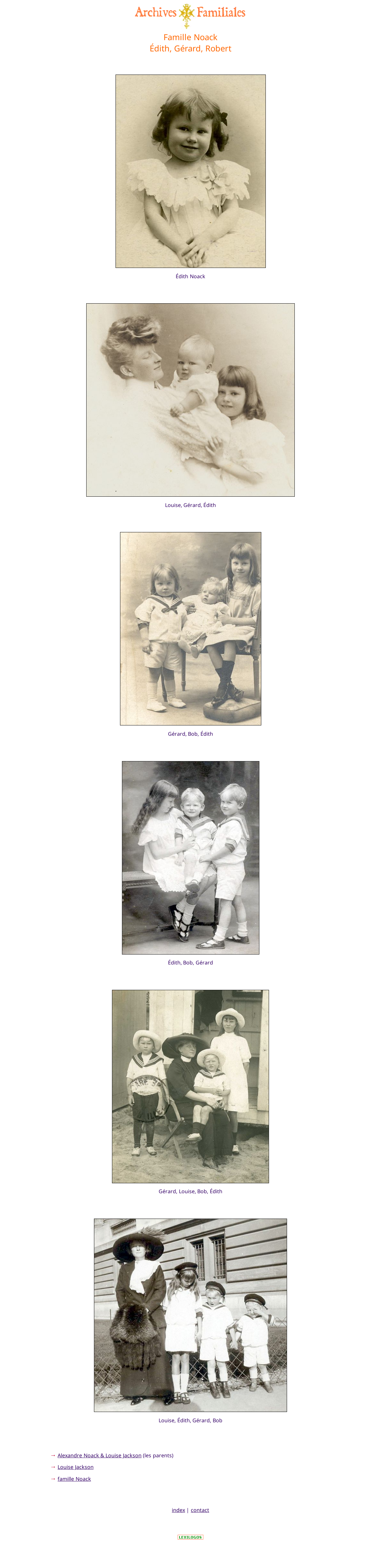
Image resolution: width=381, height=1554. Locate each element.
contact (200, 1510)
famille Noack (74, 1478)
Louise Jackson (75, 1466)
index (178, 1510)
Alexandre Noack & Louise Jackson (100, 1455)
